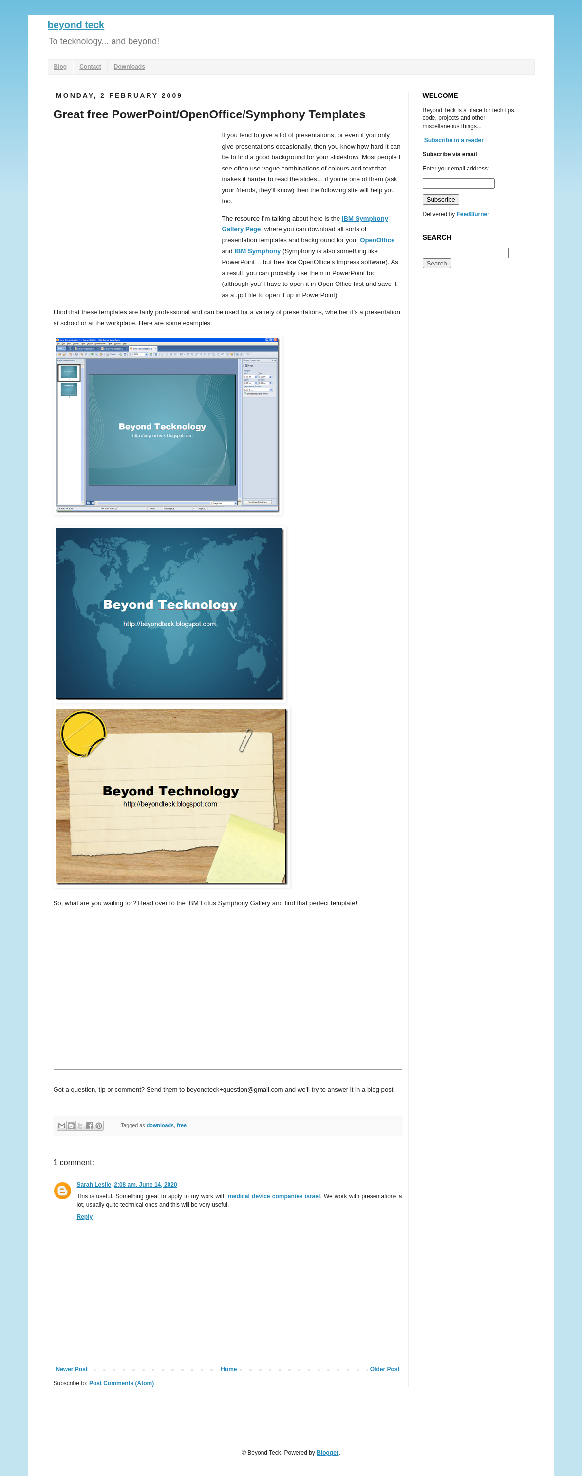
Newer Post (72, 1369)
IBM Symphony (257, 251)
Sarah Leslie (94, 1184)
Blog (60, 66)
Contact (90, 66)
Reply (85, 1216)
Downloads (129, 66)
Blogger (327, 1452)
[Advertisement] (135, 203)
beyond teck (76, 24)
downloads (160, 1125)
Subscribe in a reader (454, 140)
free (182, 1125)
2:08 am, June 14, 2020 (145, 1184)
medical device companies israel (274, 1196)
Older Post (385, 1369)
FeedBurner (473, 214)
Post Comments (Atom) (121, 1383)
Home (229, 1369)
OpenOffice (377, 240)
